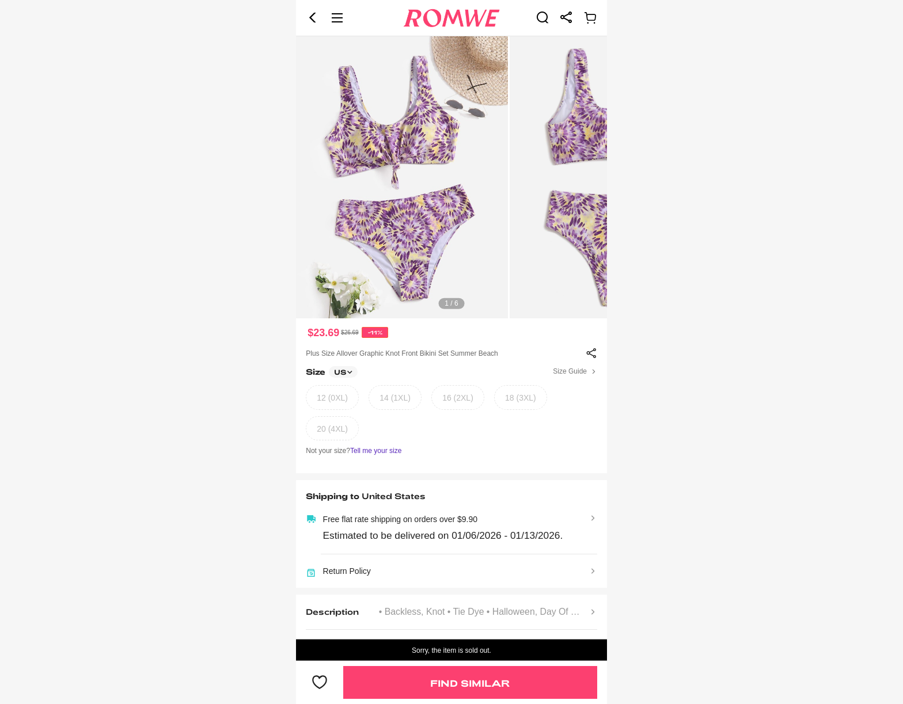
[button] (313, 18)
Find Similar (470, 683)
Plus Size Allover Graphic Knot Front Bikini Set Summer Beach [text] (402, 353)
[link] (542, 17)
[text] (451, 177)
